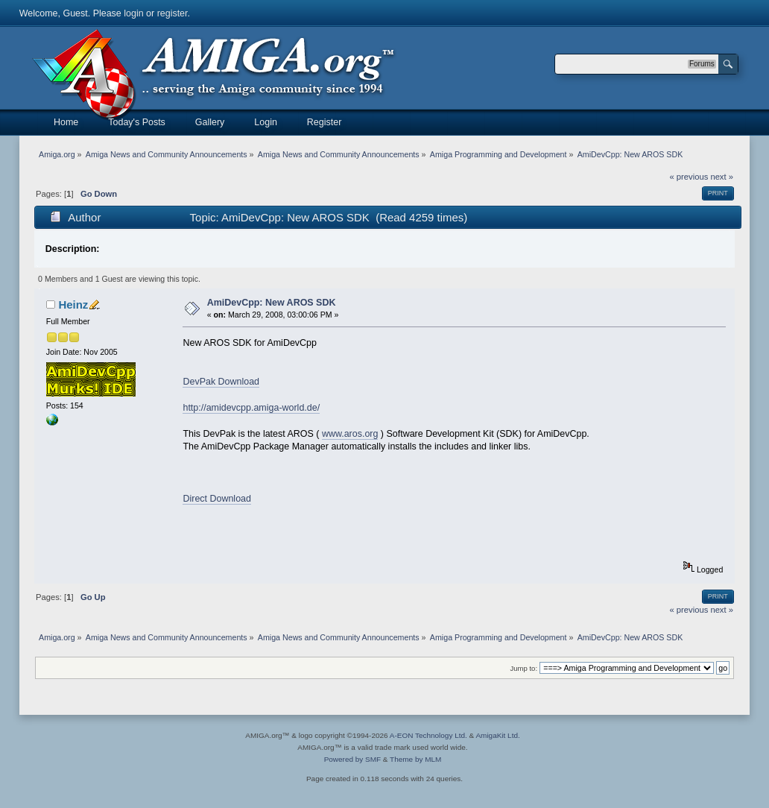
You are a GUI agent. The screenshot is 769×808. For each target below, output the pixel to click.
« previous (689, 176)
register (172, 13)
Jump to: (524, 668)
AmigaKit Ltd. (497, 735)
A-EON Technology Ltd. (428, 735)
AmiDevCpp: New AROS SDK (271, 302)
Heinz (73, 304)
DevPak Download (221, 381)
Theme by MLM (415, 759)
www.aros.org (350, 434)
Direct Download (216, 498)
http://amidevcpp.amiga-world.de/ (251, 408)
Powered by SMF (352, 759)
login (133, 13)
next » (721, 176)
